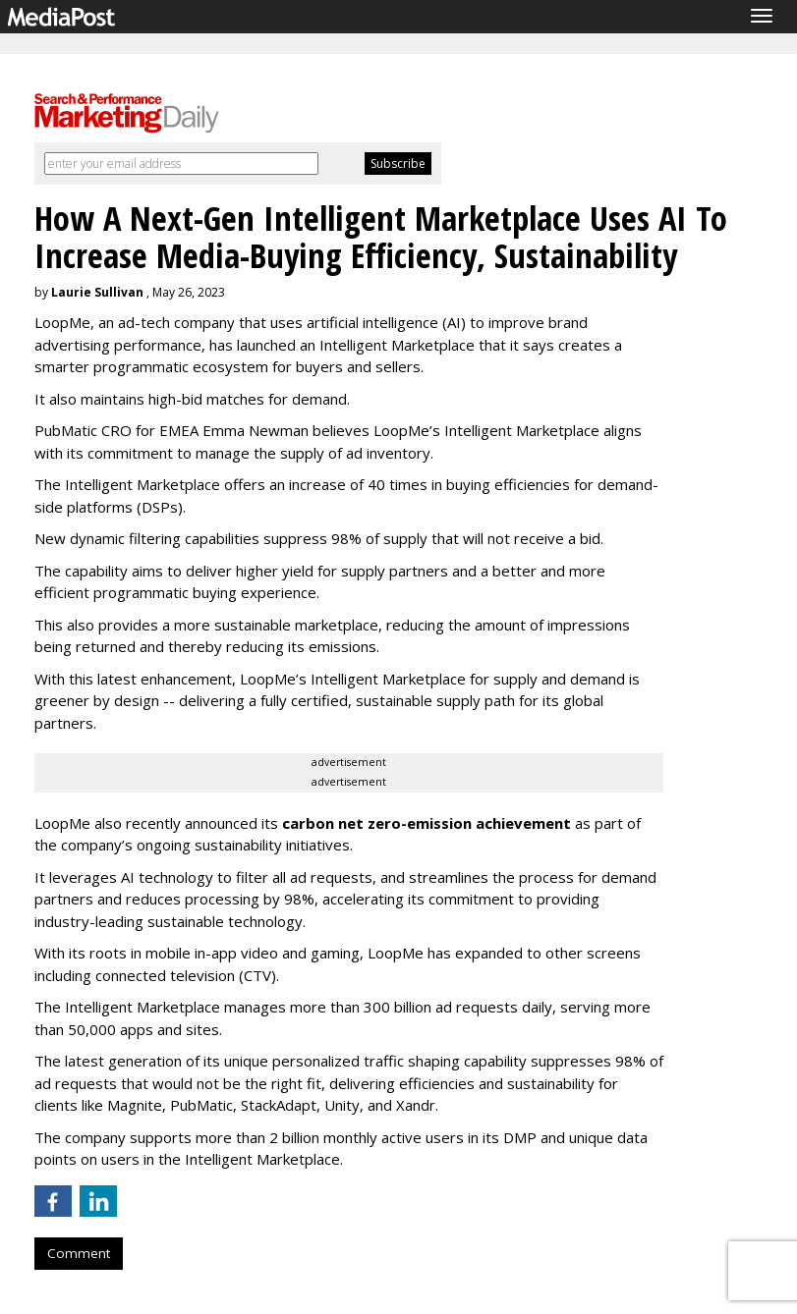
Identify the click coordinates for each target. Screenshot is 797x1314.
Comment (78, 1253)
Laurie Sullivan (97, 292)
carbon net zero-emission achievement (426, 823)
